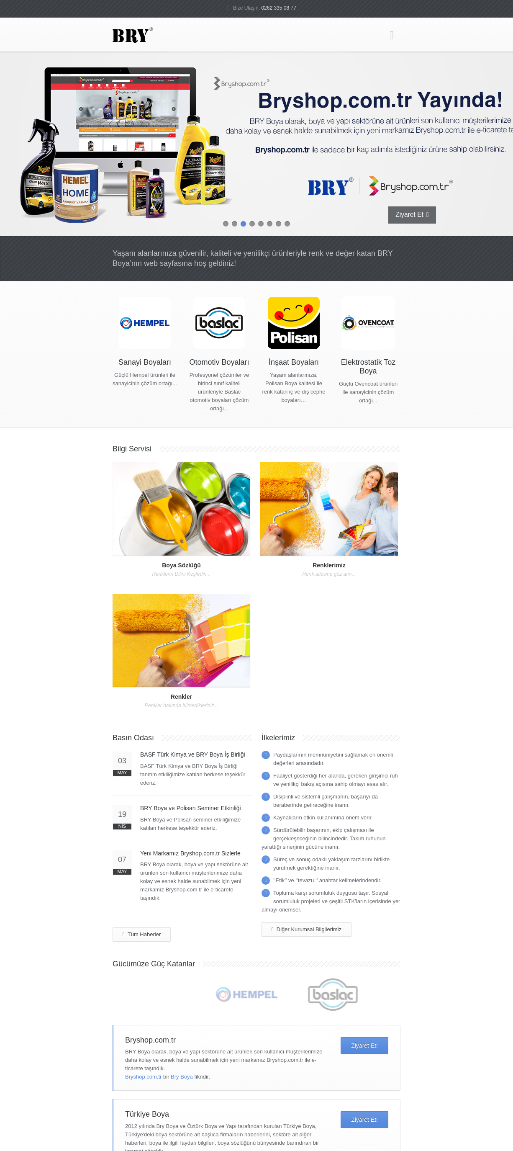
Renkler (181, 696)
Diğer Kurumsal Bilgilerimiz (306, 929)
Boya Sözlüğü (181, 565)
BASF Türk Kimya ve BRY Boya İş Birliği (192, 754)
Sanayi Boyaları (144, 362)
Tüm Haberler (142, 934)
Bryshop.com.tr (143, 1077)
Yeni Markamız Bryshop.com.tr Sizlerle (190, 853)
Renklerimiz (329, 565)
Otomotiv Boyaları (219, 362)
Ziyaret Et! (364, 1045)
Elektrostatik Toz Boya (368, 366)
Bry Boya (182, 1077)
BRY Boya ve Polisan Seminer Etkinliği (190, 808)
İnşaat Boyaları (294, 362)
